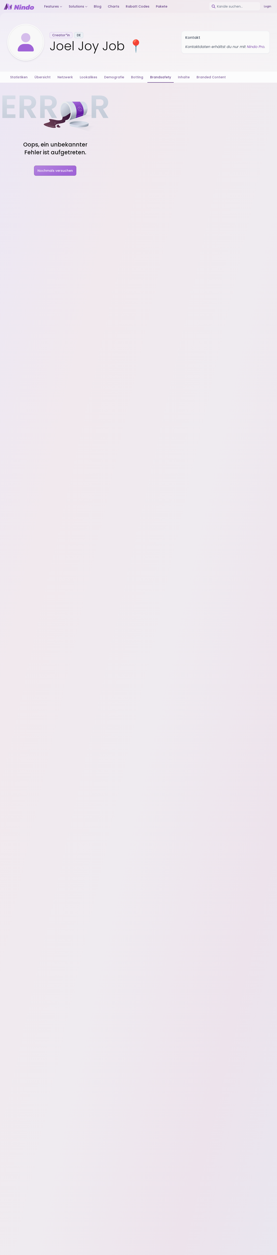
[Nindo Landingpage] (19, 6)
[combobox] (234, 6)
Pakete (161, 6)
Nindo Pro (255, 46)
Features (53, 6)
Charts (113, 6)
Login (267, 6)
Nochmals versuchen (55, 170)
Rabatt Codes (137, 6)
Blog (97, 6)
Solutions (78, 6)
